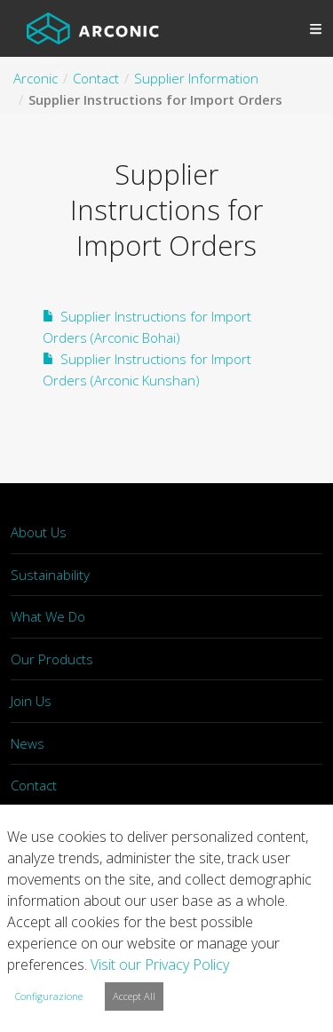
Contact (34, 785)
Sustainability (50, 574)
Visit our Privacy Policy (160, 964)
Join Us (31, 701)
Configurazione (49, 996)
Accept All (134, 996)
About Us (39, 532)
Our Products (52, 659)
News (27, 743)
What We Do (48, 616)
